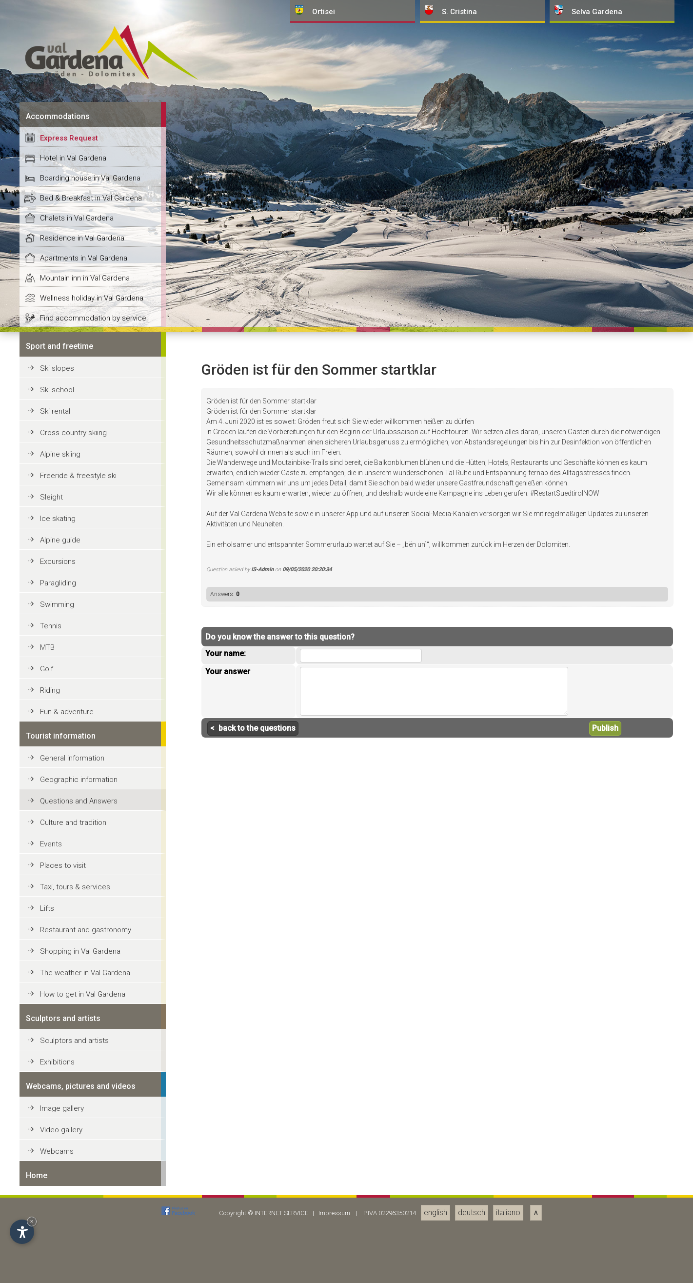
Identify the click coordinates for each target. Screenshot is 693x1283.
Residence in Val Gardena (82, 932)
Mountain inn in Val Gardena (85, 972)
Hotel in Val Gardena (73, 852)
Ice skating (58, 1213)
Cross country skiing (73, 1127)
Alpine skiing (60, 1148)
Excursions (58, 1256)
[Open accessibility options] (22, 1232)
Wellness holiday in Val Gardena (91, 992)
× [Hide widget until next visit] (32, 1221)
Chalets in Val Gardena (77, 912)
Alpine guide (60, 1234)
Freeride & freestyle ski (78, 1170)
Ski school (57, 1084)
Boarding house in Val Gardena (90, 872)
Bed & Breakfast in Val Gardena (91, 892)
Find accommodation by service (93, 1012)
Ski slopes (57, 1063)
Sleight (51, 1191)
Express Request (69, 832)
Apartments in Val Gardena (83, 952)
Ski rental (55, 1106)
